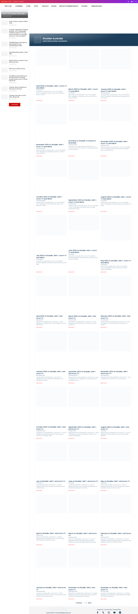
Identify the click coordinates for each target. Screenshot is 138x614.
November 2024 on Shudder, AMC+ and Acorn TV (114, 372)
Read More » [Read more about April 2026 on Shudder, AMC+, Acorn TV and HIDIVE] (39, 100)
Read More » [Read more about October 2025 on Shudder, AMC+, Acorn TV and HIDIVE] (39, 211)
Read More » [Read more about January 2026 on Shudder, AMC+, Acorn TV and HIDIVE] (104, 100)
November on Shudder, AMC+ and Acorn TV (114, 588)
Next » (90, 603)
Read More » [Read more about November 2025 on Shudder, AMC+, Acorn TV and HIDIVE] (104, 156)
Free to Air (8, 6)
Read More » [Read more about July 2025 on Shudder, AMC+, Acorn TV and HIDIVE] (39, 272)
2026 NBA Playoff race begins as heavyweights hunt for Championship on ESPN (18, 44)
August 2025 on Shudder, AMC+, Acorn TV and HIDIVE (116, 198)
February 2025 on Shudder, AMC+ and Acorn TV (115, 317)
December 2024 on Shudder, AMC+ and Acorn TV (82, 372)
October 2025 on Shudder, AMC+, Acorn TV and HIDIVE (49, 198)
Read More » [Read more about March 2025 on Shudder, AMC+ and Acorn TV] (71, 327)
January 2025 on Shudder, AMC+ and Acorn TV (50, 372)
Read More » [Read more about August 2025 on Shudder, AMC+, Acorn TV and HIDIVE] (104, 211)
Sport (36, 6)
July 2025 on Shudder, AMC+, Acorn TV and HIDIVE (51, 256)
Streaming (18, 6)
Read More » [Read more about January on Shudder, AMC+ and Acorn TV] (39, 599)
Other (28, 6)
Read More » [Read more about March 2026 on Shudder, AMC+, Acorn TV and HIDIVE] (71, 100)
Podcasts (45, 6)
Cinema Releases (96, 6)
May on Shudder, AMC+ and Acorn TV (115, 481)
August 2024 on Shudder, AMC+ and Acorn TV (115, 428)
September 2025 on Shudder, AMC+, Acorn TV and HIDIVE (82, 201)
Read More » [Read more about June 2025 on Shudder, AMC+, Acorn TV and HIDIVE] (71, 272)
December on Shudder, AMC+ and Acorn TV (81, 588)
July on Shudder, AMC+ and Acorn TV (50, 481)
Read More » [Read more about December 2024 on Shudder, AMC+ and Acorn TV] (71, 383)
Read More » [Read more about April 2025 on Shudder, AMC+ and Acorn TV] (39, 327)
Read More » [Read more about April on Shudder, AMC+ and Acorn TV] (39, 544)
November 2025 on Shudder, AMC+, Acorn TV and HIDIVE (114, 142)
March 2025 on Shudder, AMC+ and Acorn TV (82, 317)
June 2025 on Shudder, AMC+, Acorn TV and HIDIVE (82, 251)
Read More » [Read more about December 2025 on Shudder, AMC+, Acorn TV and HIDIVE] (39, 156)
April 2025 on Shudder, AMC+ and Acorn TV (49, 317)
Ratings (53, 6)
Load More (15, 104)
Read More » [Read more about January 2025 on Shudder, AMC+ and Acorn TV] (39, 383)
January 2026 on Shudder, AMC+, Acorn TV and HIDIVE (113, 90)
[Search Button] (128, 1)
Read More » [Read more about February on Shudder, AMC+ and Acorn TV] (104, 544)
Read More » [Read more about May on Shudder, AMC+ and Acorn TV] (104, 490)
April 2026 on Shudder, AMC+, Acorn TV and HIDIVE (51, 87)
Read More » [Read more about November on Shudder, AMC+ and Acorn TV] (104, 599)
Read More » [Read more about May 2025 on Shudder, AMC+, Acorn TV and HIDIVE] (104, 272)
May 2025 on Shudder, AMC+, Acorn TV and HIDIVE (116, 262)
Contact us (16, 1)
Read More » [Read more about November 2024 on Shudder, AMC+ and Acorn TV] (104, 383)
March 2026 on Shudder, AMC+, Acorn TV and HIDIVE (83, 90)
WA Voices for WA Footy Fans (17, 68)
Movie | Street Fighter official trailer (14, 14)
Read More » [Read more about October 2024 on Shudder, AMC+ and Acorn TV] (39, 438)
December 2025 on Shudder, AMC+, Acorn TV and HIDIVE (50, 145)
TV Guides (84, 6)
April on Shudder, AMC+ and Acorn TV (51, 533)
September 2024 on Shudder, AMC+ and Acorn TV (82, 428)
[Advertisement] (84, 22)
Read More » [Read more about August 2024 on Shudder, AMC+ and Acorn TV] (104, 438)
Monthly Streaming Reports (68, 6)
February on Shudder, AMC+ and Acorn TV (116, 534)
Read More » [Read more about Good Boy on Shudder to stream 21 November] (71, 156)
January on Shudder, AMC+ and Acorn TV (51, 588)
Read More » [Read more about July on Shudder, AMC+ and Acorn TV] (39, 490)
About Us (22, 1)
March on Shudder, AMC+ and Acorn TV (82, 534)
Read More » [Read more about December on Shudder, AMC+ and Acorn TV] (71, 599)
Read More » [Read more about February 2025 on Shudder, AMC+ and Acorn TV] (104, 327)
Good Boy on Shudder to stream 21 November (82, 142)
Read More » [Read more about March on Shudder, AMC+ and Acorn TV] (71, 544)
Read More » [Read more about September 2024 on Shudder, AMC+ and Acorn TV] (71, 438)
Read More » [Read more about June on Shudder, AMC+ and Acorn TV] (71, 490)
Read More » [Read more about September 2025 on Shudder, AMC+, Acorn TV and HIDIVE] (71, 211)
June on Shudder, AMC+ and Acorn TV (83, 481)
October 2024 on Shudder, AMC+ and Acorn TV (50, 428)
